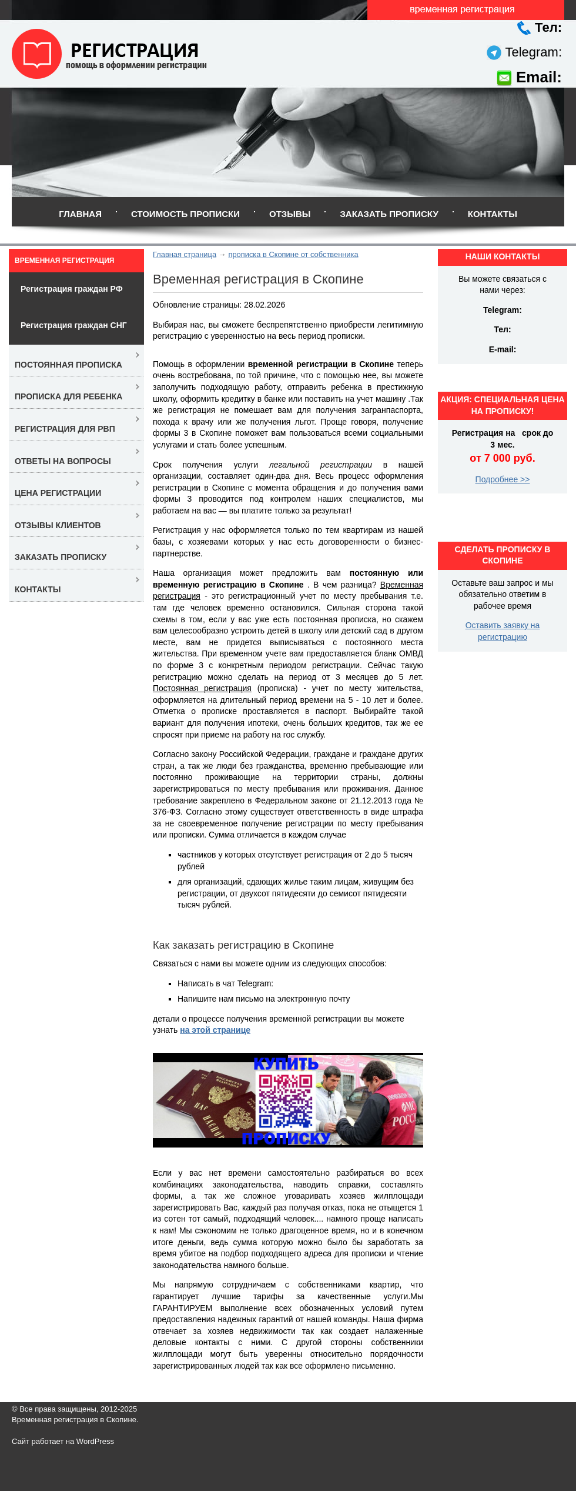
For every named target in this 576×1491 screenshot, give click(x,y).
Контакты (492, 214)
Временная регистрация (64, 260)
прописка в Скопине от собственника (293, 254)
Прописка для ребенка (68, 396)
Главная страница (184, 254)
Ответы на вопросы (63, 461)
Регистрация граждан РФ (72, 288)
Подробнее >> (502, 479)
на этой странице (215, 1030)
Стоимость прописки (185, 214)
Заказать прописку (389, 214)
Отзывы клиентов (58, 525)
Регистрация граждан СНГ (74, 325)
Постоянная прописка (68, 364)
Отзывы (289, 214)
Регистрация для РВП (65, 428)
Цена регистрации (58, 493)
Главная (80, 214)
